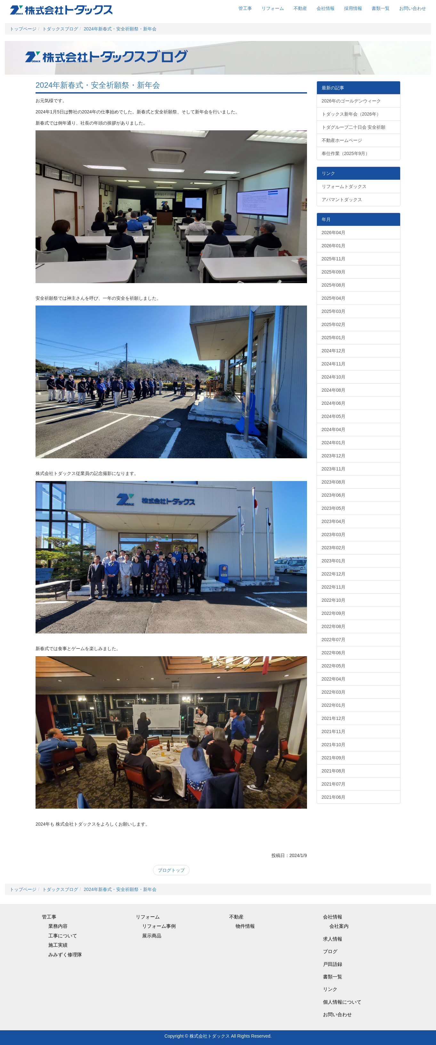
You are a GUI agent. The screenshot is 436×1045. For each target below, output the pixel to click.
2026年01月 (334, 245)
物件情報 (245, 926)
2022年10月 (334, 600)
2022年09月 (334, 613)
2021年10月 (334, 744)
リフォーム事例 (159, 926)
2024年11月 (334, 363)
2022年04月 (334, 679)
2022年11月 (334, 587)
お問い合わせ (412, 8)
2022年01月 (334, 705)
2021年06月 (334, 797)
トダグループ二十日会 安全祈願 (354, 127)
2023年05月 (334, 508)
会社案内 (339, 926)
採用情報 (353, 8)
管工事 (245, 8)
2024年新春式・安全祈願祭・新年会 (120, 28)
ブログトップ (171, 870)
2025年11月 (334, 258)
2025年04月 (334, 298)
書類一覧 (381, 8)
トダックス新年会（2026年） (351, 114)
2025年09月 (334, 271)
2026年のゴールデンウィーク (351, 100)
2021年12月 (334, 718)
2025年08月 (334, 285)
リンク (330, 989)
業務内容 (58, 926)
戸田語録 (332, 964)
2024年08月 (334, 390)
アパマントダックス (342, 199)
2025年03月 (334, 311)
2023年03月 (334, 534)
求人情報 (332, 939)
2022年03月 (334, 692)
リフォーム (273, 8)
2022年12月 (334, 573)
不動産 (300, 8)
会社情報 (326, 8)
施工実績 (58, 945)
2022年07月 (334, 639)
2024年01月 (334, 442)
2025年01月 (334, 337)
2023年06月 (334, 495)
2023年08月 (334, 482)
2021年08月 (334, 770)
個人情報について (342, 1002)
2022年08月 (334, 626)
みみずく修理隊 (65, 954)
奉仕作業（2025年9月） (346, 153)
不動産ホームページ (342, 140)
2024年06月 (334, 403)
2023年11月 (334, 468)
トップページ (23, 28)
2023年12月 (334, 455)
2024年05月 (334, 416)
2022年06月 (334, 652)
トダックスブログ (60, 28)
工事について (62, 935)
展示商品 (151, 935)
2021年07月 (334, 784)
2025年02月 (334, 324)
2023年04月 (334, 521)
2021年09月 (334, 757)
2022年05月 (334, 665)
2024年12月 (334, 350)
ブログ (330, 951)
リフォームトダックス (344, 186)
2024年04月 (334, 429)
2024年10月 (334, 377)
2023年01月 (334, 560)
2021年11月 (334, 731)
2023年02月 (334, 547)
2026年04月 (334, 232)
